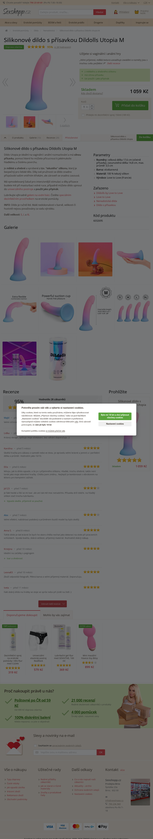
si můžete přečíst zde (55, 431)
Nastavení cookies (115, 424)
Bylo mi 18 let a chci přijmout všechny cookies (115, 416)
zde (76, 422)
